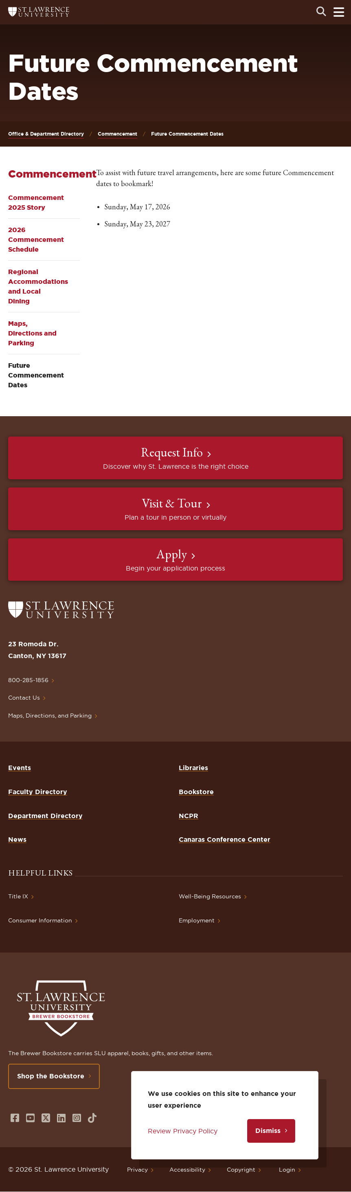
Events (19, 767)
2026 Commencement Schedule (36, 239)
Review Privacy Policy (182, 1131)
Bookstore (196, 791)
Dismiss (268, 1130)
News (17, 839)
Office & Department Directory (46, 133)
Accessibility (187, 1169)
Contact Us (24, 697)
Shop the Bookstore (50, 1076)
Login (287, 1169)
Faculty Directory (37, 791)
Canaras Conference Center (224, 839)
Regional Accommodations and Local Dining (38, 286)
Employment (197, 920)
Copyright (241, 1169)
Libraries (193, 767)
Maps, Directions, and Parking (50, 715)
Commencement (117, 133)
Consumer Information (40, 920)
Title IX (18, 896)
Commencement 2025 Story (36, 202)
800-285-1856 (28, 680)
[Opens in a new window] (15, 1118)
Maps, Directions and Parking (32, 333)
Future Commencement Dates (36, 375)
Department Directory (45, 815)
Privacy (137, 1169)
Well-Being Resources (210, 896)
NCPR (188, 815)
